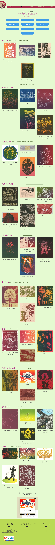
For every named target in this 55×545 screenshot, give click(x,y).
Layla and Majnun (31, 84)
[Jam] (12, 29)
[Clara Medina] (42, 20)
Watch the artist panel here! (27, 16)
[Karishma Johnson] (12, 24)
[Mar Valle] (12, 20)
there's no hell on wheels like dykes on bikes (34, 184)
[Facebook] (45, 531)
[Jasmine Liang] (27, 24)
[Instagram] (47, 531)
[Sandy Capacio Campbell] (27, 29)
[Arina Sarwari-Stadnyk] (27, 20)
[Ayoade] (27, 33)
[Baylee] (42, 29)
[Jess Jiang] (42, 24)
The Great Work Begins (23, 40)
